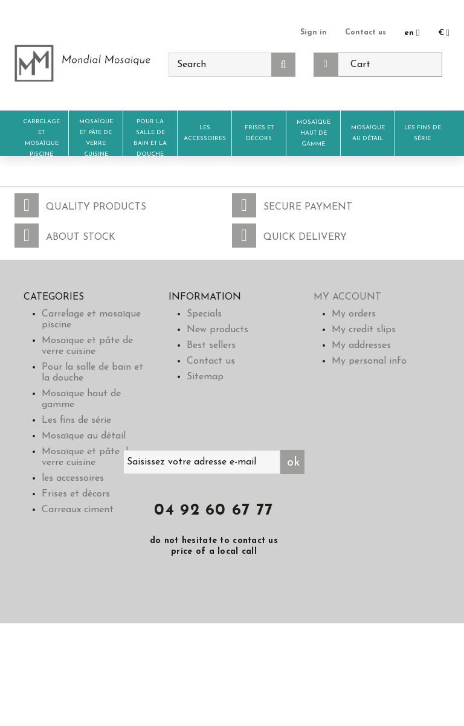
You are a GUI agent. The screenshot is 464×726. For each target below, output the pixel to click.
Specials (204, 314)
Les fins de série (422, 133)
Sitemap (205, 377)
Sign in (311, 32)
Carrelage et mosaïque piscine (41, 138)
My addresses (361, 345)
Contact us (364, 32)
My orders (354, 314)
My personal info (369, 361)
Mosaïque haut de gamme (313, 133)
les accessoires (205, 133)
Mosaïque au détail (368, 133)
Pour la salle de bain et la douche (150, 138)
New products (217, 330)
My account (347, 297)
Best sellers (211, 345)
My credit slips (364, 330)
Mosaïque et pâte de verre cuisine (96, 138)
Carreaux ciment (78, 510)
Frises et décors (259, 133)
